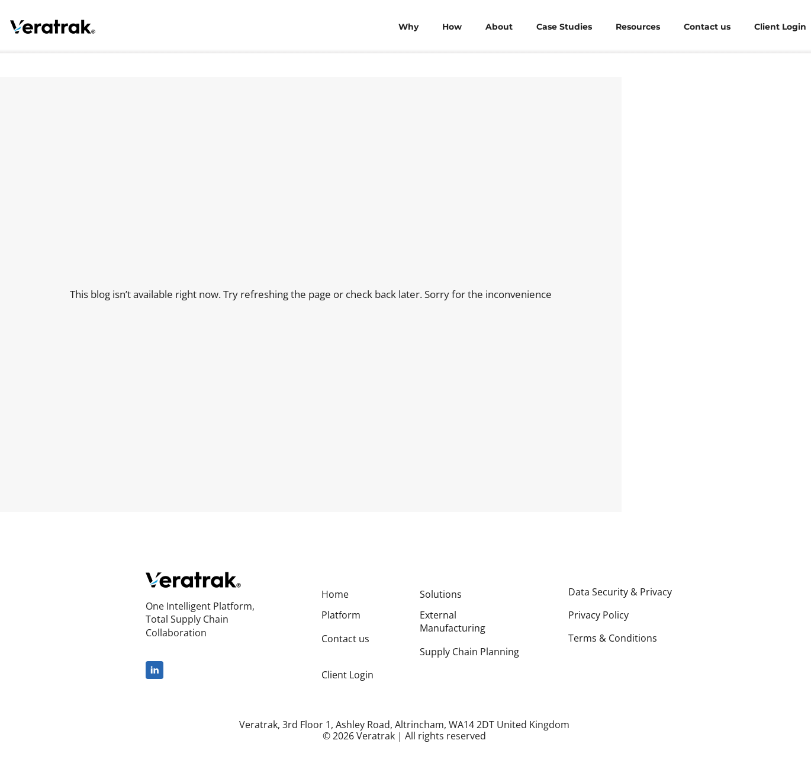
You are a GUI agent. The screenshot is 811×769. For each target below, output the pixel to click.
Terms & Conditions (612, 638)
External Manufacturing (452, 621)
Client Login (347, 674)
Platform (341, 614)
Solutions (441, 594)
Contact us (345, 638)
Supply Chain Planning (469, 651)
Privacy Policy (598, 614)
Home (335, 594)
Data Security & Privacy (620, 591)
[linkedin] (154, 670)
